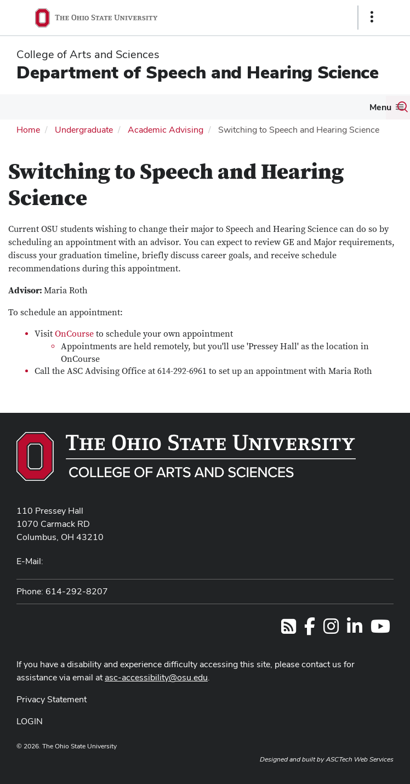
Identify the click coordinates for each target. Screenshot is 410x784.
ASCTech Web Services (360, 759)
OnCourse (74, 333)
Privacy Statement (51, 699)
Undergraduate (84, 129)
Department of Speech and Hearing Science (197, 72)
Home (28, 129)
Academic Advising (165, 129)
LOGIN (29, 721)
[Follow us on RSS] (288, 629)
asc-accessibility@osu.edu (156, 677)
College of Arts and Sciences (88, 54)
